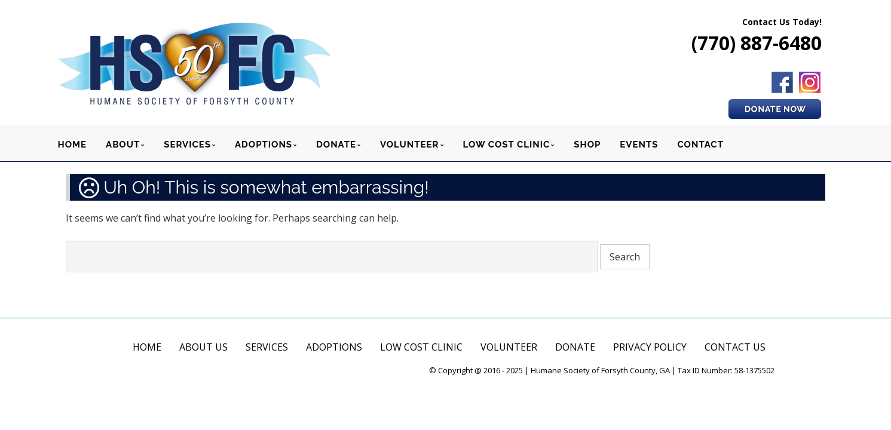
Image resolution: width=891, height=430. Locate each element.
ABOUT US (203, 347)
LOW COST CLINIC (506, 144)
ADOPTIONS (263, 144)
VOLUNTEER (409, 144)
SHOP (587, 144)
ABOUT (123, 144)
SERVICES (187, 144)
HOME (72, 144)
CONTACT (700, 144)
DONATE (336, 144)
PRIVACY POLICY (650, 347)
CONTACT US (735, 347)
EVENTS (639, 144)
